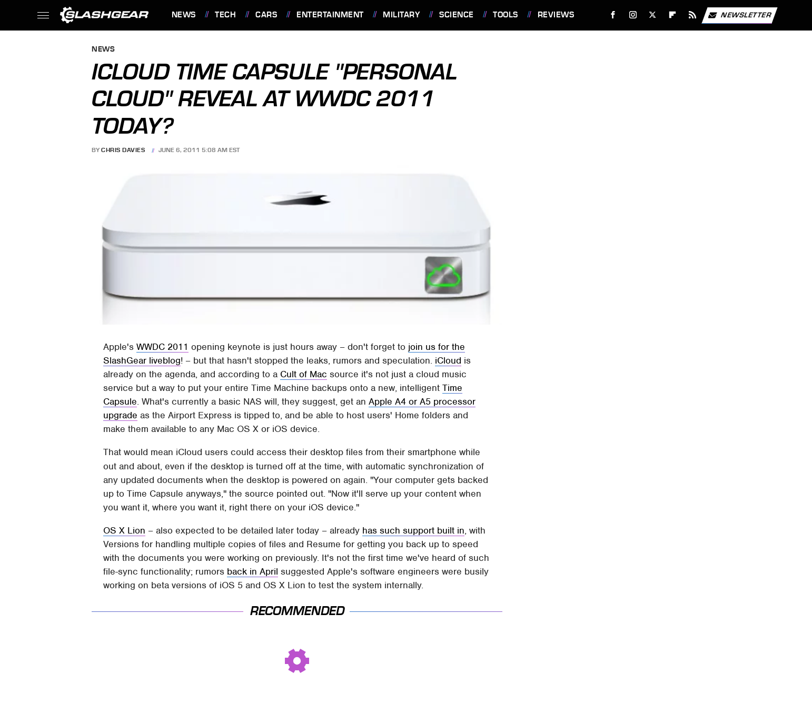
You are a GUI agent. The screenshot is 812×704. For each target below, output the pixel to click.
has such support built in (413, 530)
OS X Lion (124, 530)
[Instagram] (632, 15)
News (184, 14)
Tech (225, 14)
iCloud (448, 360)
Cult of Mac (303, 374)
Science (456, 14)
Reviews (556, 14)
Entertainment (330, 14)
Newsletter (739, 15)
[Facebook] (612, 15)
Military (401, 14)
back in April (252, 571)
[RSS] (692, 15)
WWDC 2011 (162, 347)
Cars (266, 14)
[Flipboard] (672, 15)
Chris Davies (123, 150)
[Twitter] (652, 15)
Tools (505, 14)
